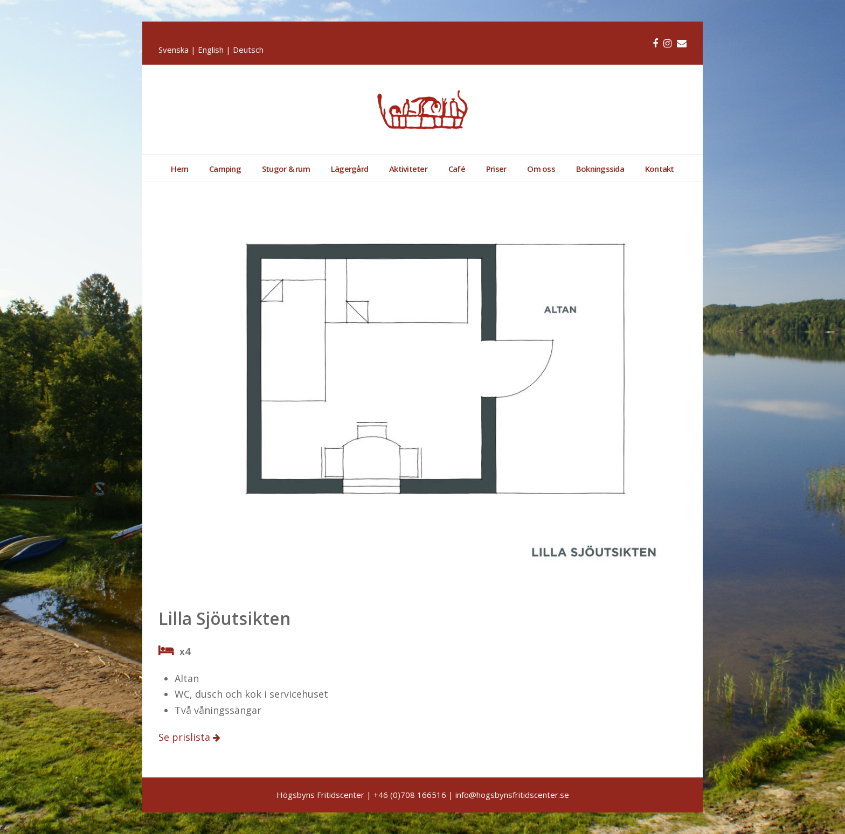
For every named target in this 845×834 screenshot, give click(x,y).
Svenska (173, 49)
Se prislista (185, 737)
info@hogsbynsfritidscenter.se (512, 794)
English (211, 49)
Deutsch (248, 49)
